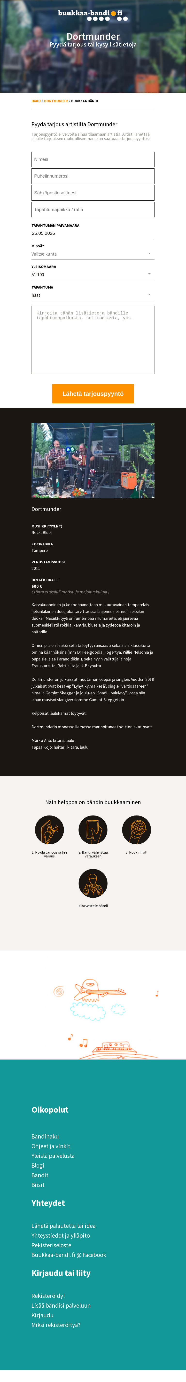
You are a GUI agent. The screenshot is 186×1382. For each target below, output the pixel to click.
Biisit (38, 1196)
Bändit (39, 1187)
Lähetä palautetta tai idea (63, 1237)
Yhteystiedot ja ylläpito (60, 1247)
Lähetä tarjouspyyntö (93, 405)
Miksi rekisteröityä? (55, 1336)
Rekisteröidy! (48, 1307)
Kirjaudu (42, 1327)
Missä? (37, 246)
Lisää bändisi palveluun (61, 1317)
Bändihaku (45, 1148)
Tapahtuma (42, 287)
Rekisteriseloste (51, 1257)
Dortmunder (56, 101)
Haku (36, 101)
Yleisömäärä (43, 266)
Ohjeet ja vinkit (50, 1158)
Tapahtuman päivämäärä (55, 225)
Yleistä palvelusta (53, 1167)
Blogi (37, 1177)
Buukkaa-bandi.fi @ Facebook (68, 1266)
